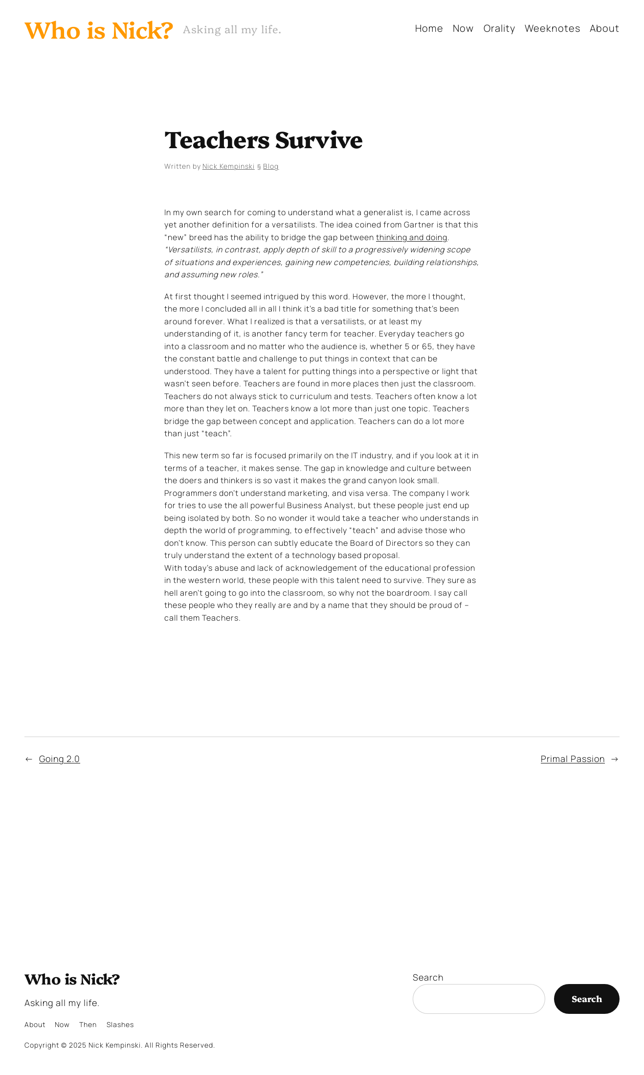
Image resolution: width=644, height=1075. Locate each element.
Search (428, 977)
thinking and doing (411, 237)
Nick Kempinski (228, 166)
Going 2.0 (59, 758)
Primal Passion (573, 758)
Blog (271, 166)
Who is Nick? (99, 28)
